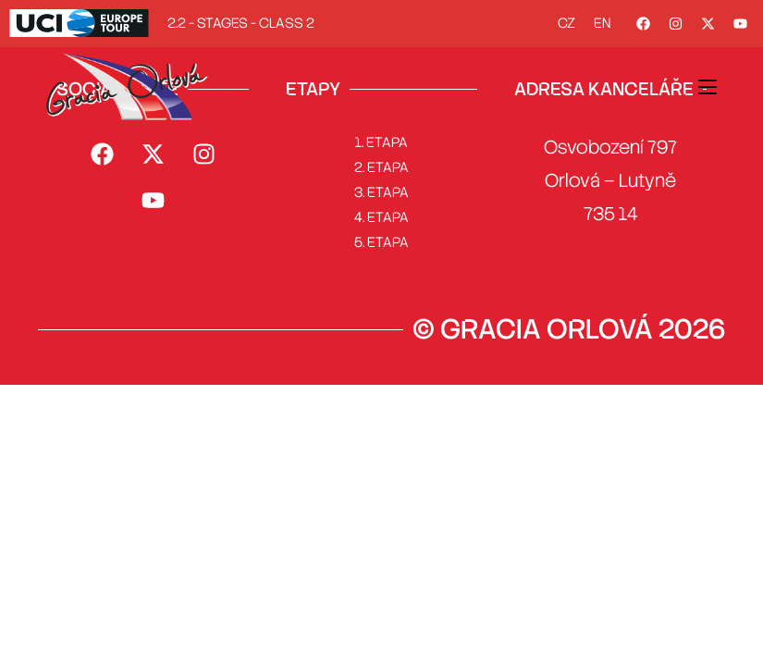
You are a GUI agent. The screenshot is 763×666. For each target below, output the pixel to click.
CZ (566, 23)
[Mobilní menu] (707, 85)
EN (602, 23)
